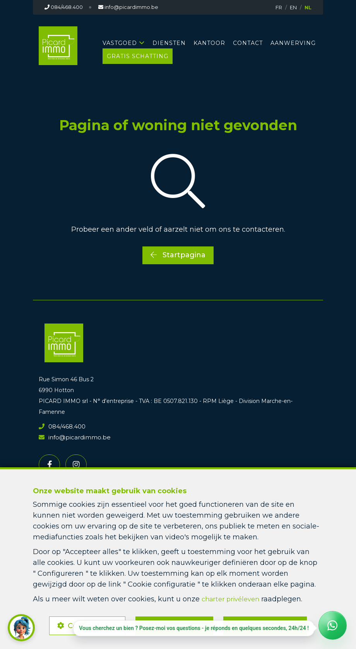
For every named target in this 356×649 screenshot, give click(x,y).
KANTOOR (209, 43)
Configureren (89, 624)
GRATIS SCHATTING (137, 56)
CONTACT (248, 43)
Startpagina (178, 255)
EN (293, 7)
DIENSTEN (169, 43)
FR (279, 7)
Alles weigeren (178, 624)
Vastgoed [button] (120, 43)
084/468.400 (61, 425)
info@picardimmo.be (71, 436)
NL (308, 7)
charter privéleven (233, 596)
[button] (21, 627)
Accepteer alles (273, 624)
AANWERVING (293, 43)
